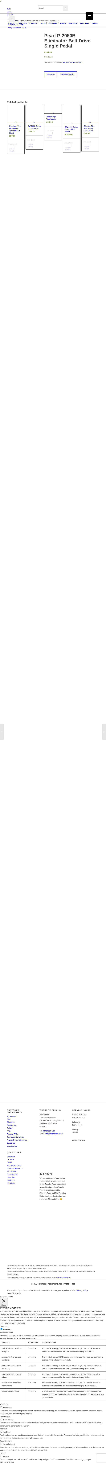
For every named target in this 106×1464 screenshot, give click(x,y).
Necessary (7, 1329)
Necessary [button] (4, 1326)
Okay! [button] (9, 1293)
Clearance (11, 1156)
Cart (8, 1119)
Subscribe (11, 1143)
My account (11, 1116)
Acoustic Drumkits (14, 1165)
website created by (61, 1284)
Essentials (11, 1177)
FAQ (8, 1131)
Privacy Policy (82, 1290)
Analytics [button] (3, 1429)
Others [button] (2, 1453)
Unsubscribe (12, 1146)
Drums (9, 1162)
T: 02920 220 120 (15, 24)
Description (51, 74)
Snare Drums (12, 1174)
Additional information (67, 74)
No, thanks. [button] (16, 1293)
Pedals (72, 62)
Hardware (66, 62)
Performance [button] (5, 1417)
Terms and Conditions (15, 1137)
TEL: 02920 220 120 (10, 12)
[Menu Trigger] (89, 16)
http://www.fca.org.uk (63, 1277)
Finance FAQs (12, 1134)
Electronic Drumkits (14, 1168)
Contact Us (11, 1125)
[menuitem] (42, 23)
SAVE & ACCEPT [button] (7, 1462)
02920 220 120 (49, 1131)
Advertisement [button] (5, 1441)
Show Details (12, 150)
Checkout (10, 1122)
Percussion (11, 1171)
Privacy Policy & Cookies (17, 1140)
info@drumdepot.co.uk (54, 1134)
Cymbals (10, 1159)
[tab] (50, 74)
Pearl (80, 62)
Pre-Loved (11, 1183)
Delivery (10, 1128)
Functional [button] (4, 1404)
